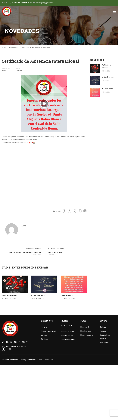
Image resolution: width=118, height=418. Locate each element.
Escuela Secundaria (68, 340)
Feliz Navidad (38, 295)
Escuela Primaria (67, 336)
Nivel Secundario (86, 335)
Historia (44, 327)
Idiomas (103, 331)
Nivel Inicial (84, 327)
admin (4, 70)
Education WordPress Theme (13, 360)
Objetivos (44, 339)
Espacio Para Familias (105, 337)
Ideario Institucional (48, 331)
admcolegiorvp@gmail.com (44, 3)
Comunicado (67, 295)
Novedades (104, 343)
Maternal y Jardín (67, 332)
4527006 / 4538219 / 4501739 (22, 3)
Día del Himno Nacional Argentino (25, 252)
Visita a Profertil (55, 252)
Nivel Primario (85, 331)
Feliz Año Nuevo (10, 295)
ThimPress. (31, 360)
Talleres (103, 327)
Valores (44, 335)
